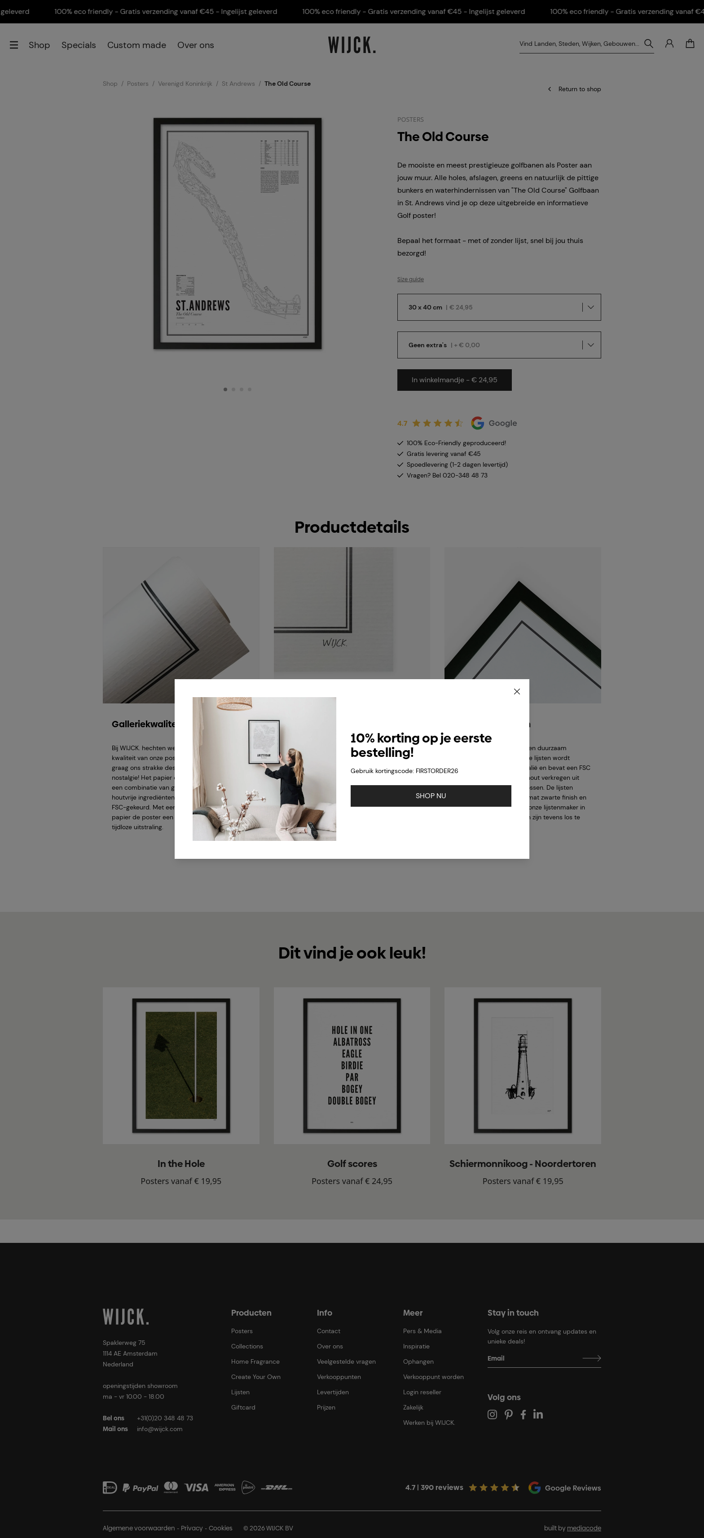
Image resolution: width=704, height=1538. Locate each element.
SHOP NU (431, 795)
